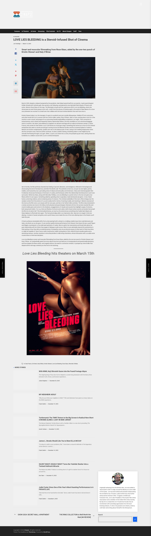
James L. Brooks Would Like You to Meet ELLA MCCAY (60, 441)
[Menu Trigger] (140, 4)
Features (17, 31)
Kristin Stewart (48, 363)
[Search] (135, 519)
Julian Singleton (43, 380)
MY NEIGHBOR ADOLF (47, 394)
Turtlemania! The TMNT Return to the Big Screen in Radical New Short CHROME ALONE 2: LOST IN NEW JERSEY (66, 419)
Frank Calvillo (42, 404)
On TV (59, 31)
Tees (79, 31)
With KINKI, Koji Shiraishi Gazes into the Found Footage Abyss (63, 371)
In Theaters (25, 31)
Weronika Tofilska (73, 363)
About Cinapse (66, 31)
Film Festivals (50, 31)
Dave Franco (28, 363)
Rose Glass (65, 363)
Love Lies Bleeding (57, 363)
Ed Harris (34, 363)
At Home (33, 31)
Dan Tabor (41, 475)
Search (100, 515)
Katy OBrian (41, 363)
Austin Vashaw (43, 429)
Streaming (41, 31)
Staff (74, 31)
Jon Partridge (16, 43)
